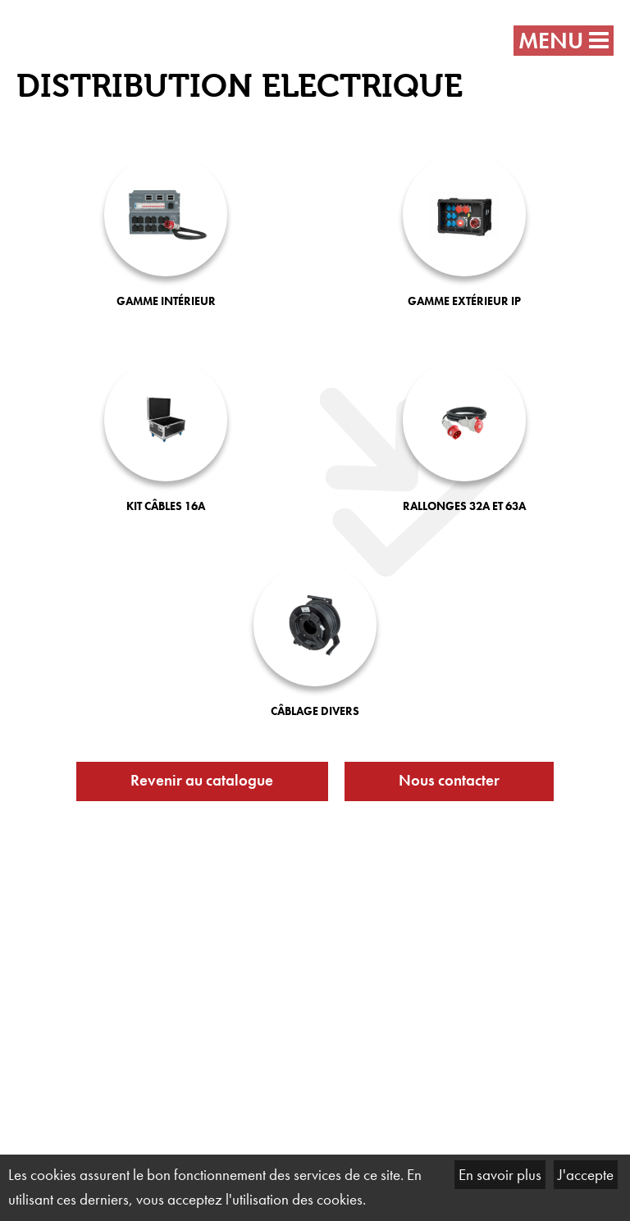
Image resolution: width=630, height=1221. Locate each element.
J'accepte (586, 1174)
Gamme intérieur (166, 301)
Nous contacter (449, 780)
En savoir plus (500, 1174)
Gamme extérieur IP (464, 301)
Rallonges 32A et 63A (464, 506)
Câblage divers (315, 711)
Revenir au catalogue (201, 780)
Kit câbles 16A (165, 506)
